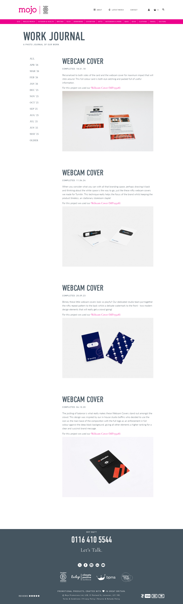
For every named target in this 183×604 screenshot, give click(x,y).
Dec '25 (34, 90)
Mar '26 (34, 71)
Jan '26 (34, 84)
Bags (127, 22)
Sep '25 (34, 109)
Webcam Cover (82, 61)
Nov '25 (34, 96)
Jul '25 (34, 121)
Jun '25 (34, 127)
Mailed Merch (29, 22)
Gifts (100, 22)
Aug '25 (34, 115)
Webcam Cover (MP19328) (105, 87)
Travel (153, 22)
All (32, 58)
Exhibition (90, 22)
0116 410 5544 (91, 540)
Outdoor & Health (46, 22)
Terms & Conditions (72, 599)
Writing (60, 22)
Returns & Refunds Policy (108, 599)
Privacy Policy (88, 599)
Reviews (29, 596)
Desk (134, 22)
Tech (68, 22)
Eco (18, 22)
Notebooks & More (113, 22)
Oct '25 (34, 102)
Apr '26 (34, 65)
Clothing (143, 22)
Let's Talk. (91, 550)
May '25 (34, 134)
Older (34, 140)
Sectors (162, 22)
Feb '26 (34, 77)
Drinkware (78, 22)
